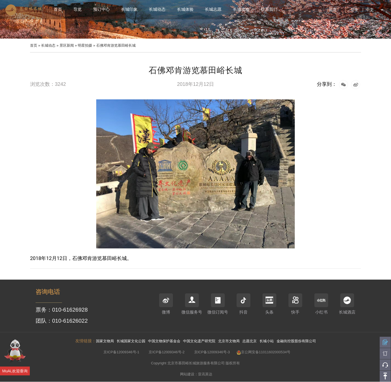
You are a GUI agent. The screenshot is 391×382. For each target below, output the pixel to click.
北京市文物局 (229, 341)
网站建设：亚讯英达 (196, 374)
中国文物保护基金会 (164, 341)
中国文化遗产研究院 (199, 341)
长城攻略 (241, 9)
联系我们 (269, 9)
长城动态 (157, 9)
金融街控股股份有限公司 (296, 341)
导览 (77, 9)
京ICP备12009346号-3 (212, 352)
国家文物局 (105, 341)
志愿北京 (249, 341)
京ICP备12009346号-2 (166, 352)
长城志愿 (213, 9)
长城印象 (129, 9)
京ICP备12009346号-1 (121, 352)
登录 (354, 9)
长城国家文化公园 (131, 341)
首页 (58, 9)
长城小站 (266, 341)
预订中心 (101, 9)
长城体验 (185, 9)
